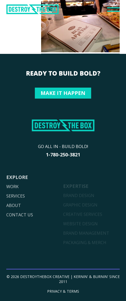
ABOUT (13, 212)
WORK (12, 193)
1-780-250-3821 (63, 154)
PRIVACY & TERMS (63, 293)
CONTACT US (19, 222)
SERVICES (15, 203)
